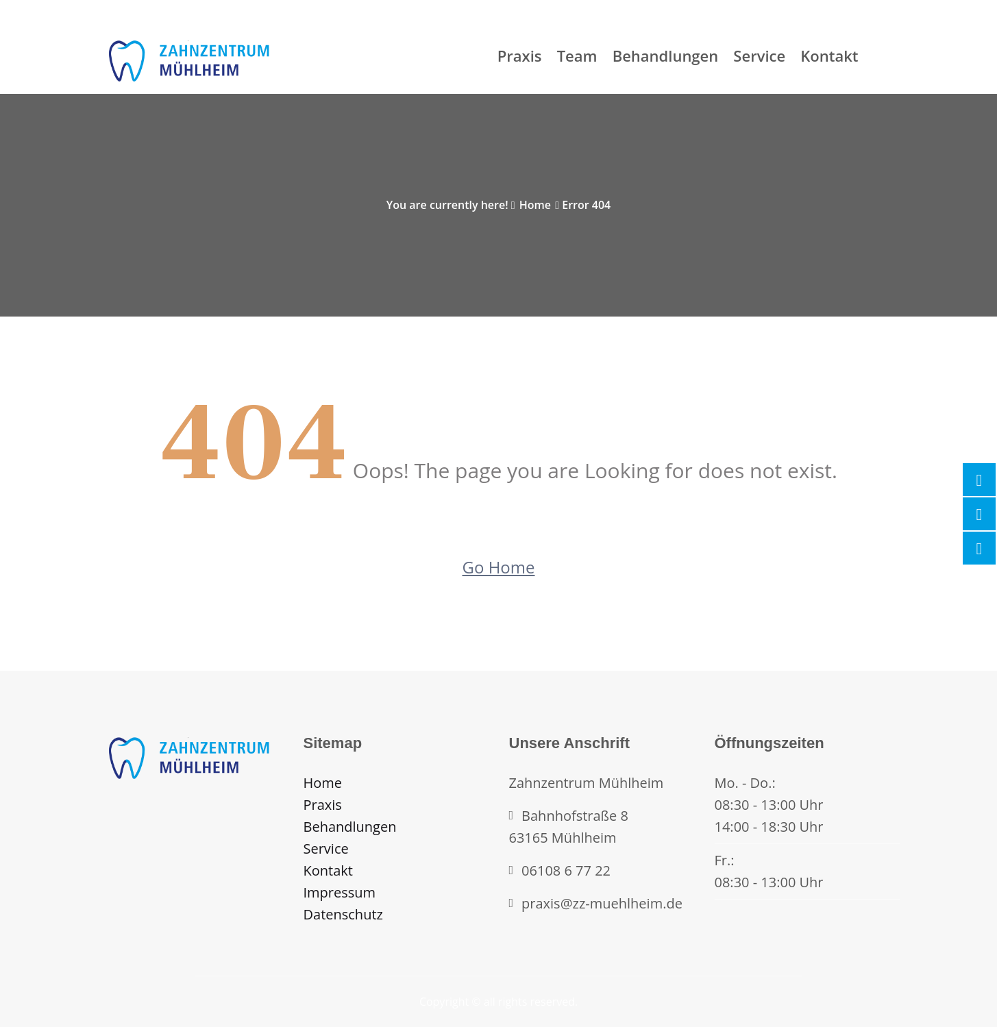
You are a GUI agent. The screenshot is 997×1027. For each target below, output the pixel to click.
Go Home (499, 567)
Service (759, 55)
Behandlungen (666, 55)
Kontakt (829, 55)
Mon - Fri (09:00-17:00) (157, 8)
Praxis (519, 55)
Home (535, 204)
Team (577, 55)
